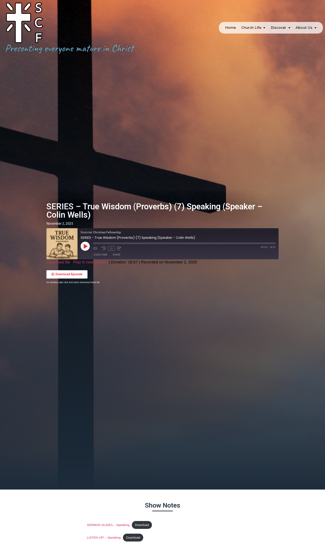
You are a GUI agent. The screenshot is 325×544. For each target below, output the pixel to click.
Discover (281, 24)
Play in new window (90, 262)
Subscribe (100, 254)
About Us (306, 24)
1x (111, 248)
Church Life (253, 24)
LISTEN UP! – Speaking (104, 537)
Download (142, 525)
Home (230, 25)
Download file (58, 262)
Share (116, 254)
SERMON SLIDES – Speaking (108, 525)
